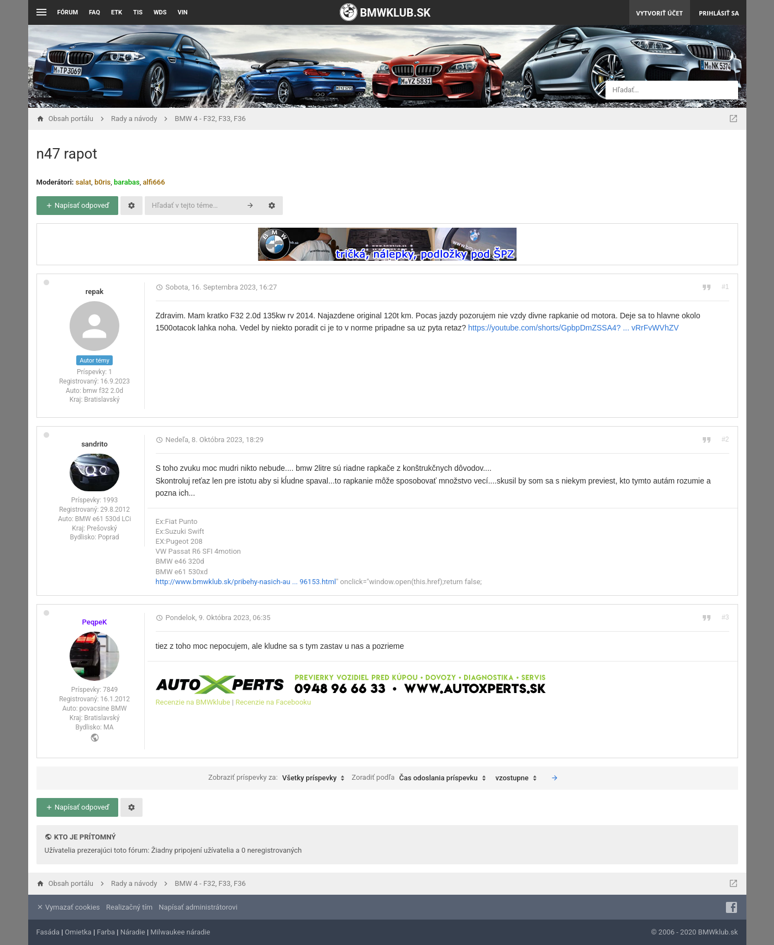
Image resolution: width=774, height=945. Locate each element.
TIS (138, 12)
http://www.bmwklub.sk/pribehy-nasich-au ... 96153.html (246, 582)
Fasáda (48, 932)
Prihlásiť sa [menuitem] (719, 13)
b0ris (102, 182)
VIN (182, 12)
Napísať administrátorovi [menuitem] (198, 907)
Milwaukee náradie (180, 932)
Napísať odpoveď (77, 205)
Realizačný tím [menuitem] (129, 907)
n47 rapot (66, 153)
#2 (725, 439)
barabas (127, 182)
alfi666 (154, 182)
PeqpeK (94, 622)
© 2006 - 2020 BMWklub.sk (694, 932)
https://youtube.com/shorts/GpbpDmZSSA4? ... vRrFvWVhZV (573, 327)
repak (95, 291)
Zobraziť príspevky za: (279, 778)
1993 (110, 500)
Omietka (78, 932)
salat (83, 182)
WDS (160, 12)
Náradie (132, 932)
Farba (106, 932)
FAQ (94, 12)
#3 (725, 617)
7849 (110, 690)
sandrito (94, 444)
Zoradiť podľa (421, 778)
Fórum (67, 12)
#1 (725, 287)
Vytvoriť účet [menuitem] (659, 13)
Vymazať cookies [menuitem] (68, 907)
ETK (116, 12)
